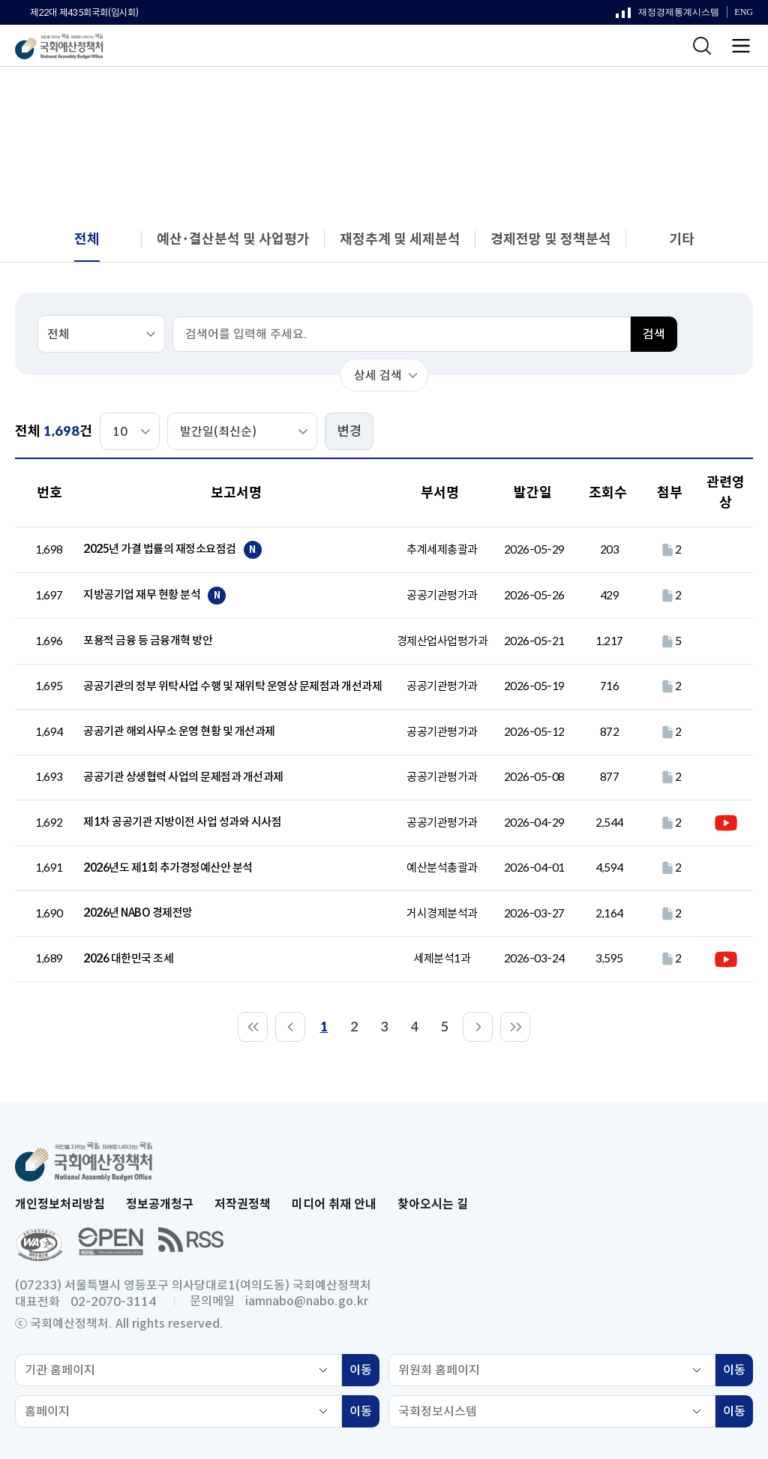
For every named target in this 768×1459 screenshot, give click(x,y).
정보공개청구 (160, 1204)
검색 (654, 334)
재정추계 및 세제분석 (400, 239)
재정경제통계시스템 (667, 16)
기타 (681, 239)
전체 (638, 97)
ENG (743, 12)
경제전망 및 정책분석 (550, 239)
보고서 (503, 97)
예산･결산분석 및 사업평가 (233, 239)
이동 (365, 1372)
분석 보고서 (574, 97)
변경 (349, 431)
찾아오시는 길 (433, 1204)
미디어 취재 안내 (334, 1204)
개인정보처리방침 (60, 1204)
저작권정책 (242, 1204)
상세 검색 (378, 375)
